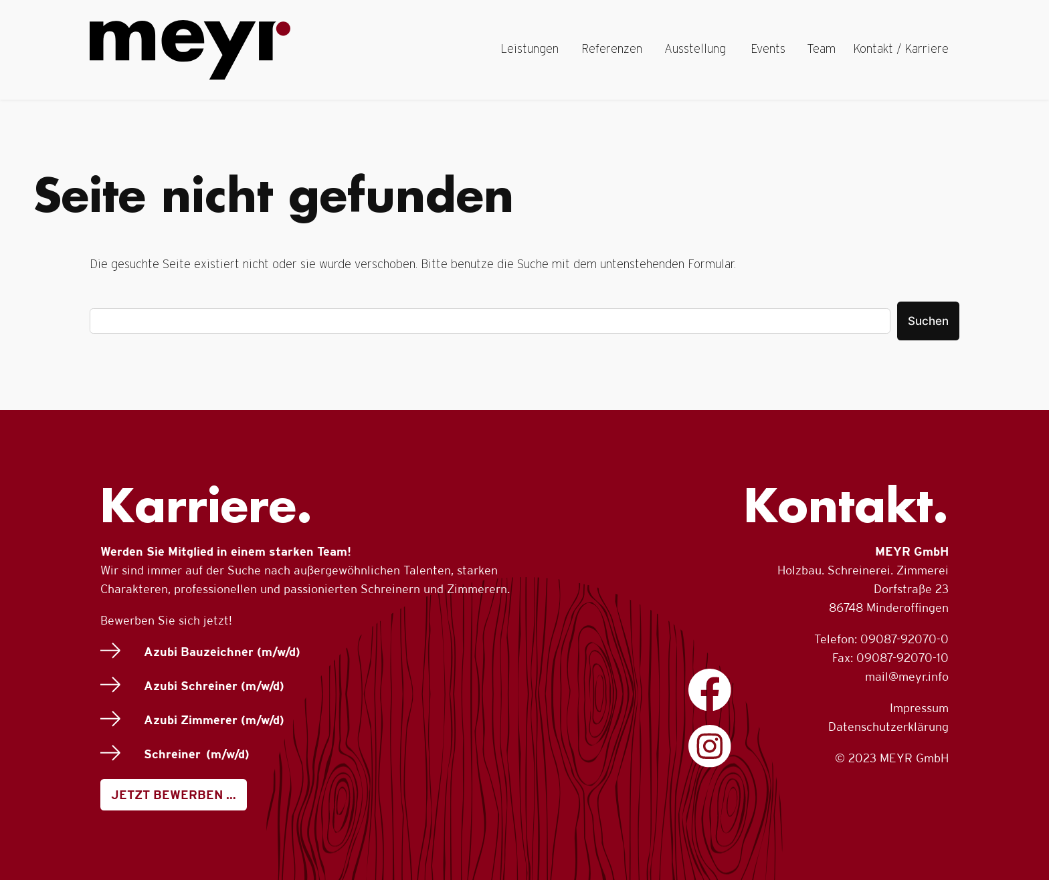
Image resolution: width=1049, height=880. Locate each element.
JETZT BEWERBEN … (173, 795)
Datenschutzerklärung (888, 727)
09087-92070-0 (904, 639)
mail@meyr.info (907, 676)
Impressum (919, 708)
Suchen (928, 321)
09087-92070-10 (902, 658)
